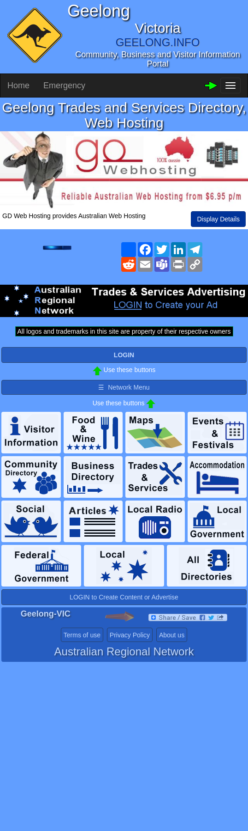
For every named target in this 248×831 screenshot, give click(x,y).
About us (171, 635)
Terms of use (82, 635)
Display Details (218, 219)
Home (18, 85)
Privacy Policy (130, 635)
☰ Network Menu (123, 387)
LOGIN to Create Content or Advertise (124, 597)
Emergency (64, 85)
